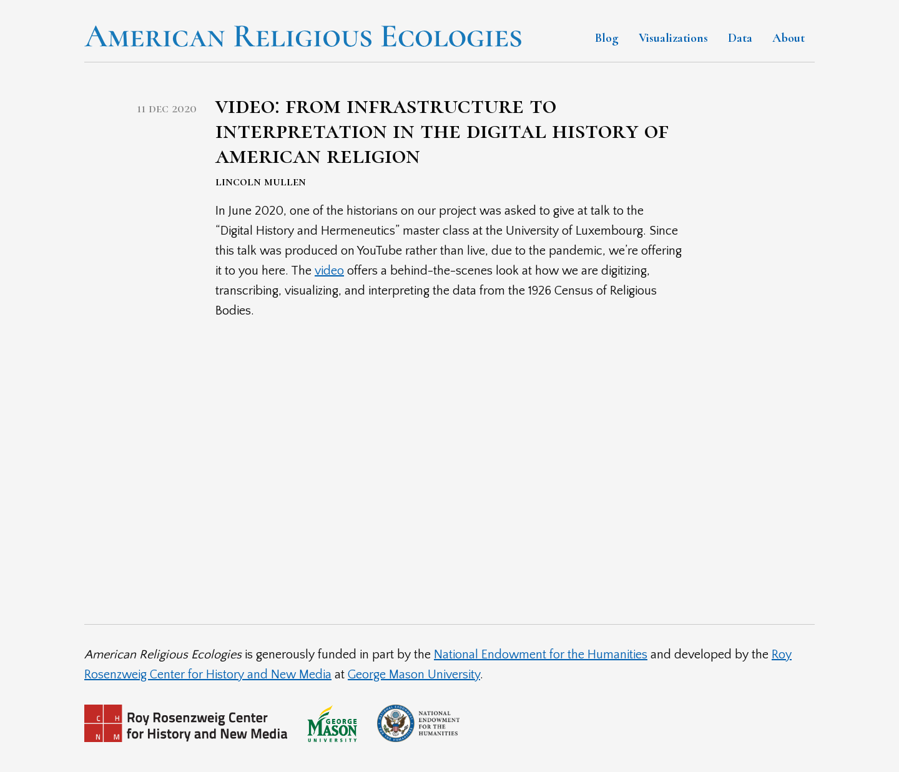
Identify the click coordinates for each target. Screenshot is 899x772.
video (329, 271)
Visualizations (673, 38)
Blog (607, 38)
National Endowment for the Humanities (540, 655)
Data (740, 38)
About (788, 38)
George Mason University (414, 675)
